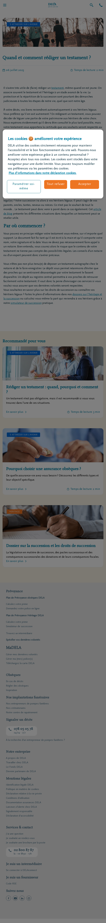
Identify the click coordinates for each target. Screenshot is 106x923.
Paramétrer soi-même (24, 186)
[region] (53, 163)
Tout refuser (56, 184)
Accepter (84, 184)
